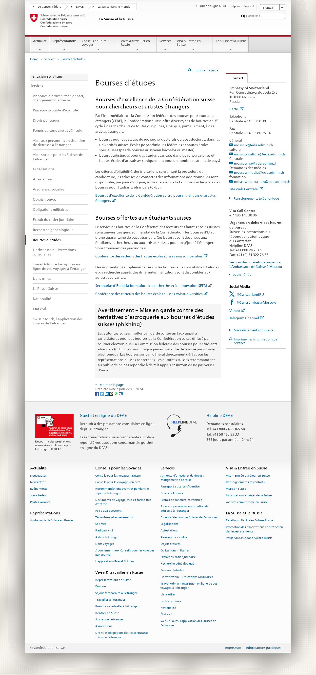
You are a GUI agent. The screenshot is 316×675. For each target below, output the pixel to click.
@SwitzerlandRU (250, 294)
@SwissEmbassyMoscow (256, 302)
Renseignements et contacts (245, 482)
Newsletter (38, 482)
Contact (234, 78)
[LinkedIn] (107, 394)
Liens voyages (104, 544)
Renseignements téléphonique (256, 198)
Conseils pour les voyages (98, 45)
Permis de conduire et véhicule (181, 499)
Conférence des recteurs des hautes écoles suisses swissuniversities (151, 256)
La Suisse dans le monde (114, 6)
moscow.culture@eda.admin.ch (259, 154)
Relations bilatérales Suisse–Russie (249, 520)
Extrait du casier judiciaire (178, 557)
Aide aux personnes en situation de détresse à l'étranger (184, 508)
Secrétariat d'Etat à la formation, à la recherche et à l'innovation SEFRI (153, 285)
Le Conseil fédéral (50, 6)
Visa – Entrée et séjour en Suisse (248, 475)
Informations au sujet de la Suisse (249, 495)
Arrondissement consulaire (253, 330)
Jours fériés (242, 274)
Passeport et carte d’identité (180, 486)
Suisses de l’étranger (109, 619)
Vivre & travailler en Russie (137, 45)
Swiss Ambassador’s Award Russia (249, 538)
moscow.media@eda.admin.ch (259, 172)
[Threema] (111, 394)
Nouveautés (38, 475)
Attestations (169, 530)
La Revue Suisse (171, 601)
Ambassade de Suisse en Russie (51, 520)
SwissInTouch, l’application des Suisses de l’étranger (188, 623)
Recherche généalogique (177, 563)
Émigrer (100, 586)
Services (165, 45)
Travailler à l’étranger (110, 599)
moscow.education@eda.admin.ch (262, 181)
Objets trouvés (170, 544)
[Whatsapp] (116, 394)
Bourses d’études (172, 570)
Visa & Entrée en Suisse (193, 45)
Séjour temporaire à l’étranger (116, 593)
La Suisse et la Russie (230, 45)
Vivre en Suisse (236, 488)
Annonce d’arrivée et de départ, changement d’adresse (182, 477)
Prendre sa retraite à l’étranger (117, 606)
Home (34, 59)
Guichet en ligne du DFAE (103, 415)
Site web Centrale (246, 189)
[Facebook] (97, 394)
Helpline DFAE (219, 415)
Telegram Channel (246, 318)
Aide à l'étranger (107, 537)
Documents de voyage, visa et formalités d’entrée (123, 502)
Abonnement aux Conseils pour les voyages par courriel (124, 552)
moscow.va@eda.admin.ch (255, 163)
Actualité (40, 45)
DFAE (80, 6)
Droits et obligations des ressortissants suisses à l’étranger (121, 635)
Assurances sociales (173, 537)
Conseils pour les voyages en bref (117, 482)
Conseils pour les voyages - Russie (118, 475)
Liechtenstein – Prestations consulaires (186, 577)
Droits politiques (171, 493)
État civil (166, 614)
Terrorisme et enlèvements (114, 517)
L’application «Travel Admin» (114, 561)
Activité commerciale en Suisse (247, 502)
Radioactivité (104, 530)
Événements (38, 488)
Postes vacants (40, 502)
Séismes (100, 524)
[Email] (121, 394)
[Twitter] (102, 394)
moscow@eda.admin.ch (253, 145)
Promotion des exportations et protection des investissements (254, 529)
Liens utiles (168, 594)
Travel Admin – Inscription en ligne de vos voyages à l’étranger (188, 586)
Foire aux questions (108, 510)
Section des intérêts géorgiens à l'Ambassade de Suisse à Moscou (255, 264)
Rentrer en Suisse (107, 612)
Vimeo (237, 310)
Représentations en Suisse (113, 579)
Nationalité (168, 607)
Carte (236, 109)
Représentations (64, 45)
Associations (103, 626)
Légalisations (169, 524)
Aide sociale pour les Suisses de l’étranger (188, 517)
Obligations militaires (175, 550)
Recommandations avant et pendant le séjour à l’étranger (122, 491)
